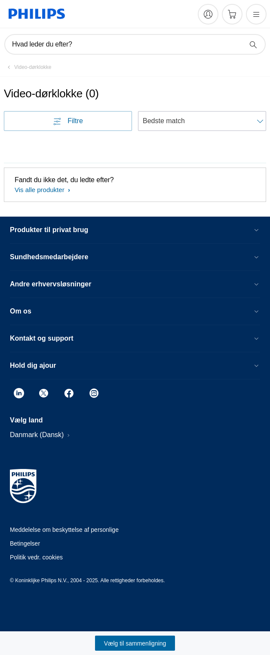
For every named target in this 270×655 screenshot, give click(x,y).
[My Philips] (208, 14)
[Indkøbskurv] (232, 14)
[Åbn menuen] (256, 14)
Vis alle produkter (40, 189)
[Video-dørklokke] (27, 67)
